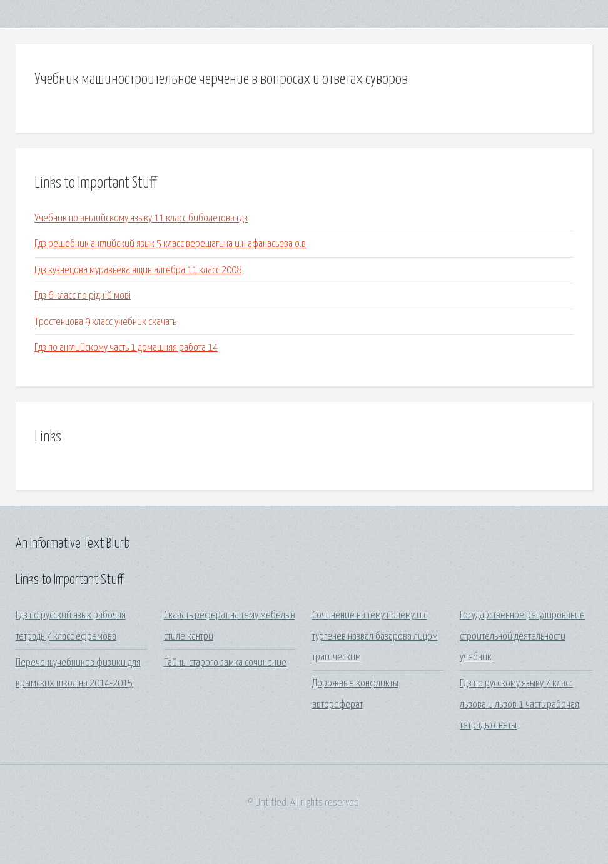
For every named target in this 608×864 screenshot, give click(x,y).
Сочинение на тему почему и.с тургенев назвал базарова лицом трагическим (375, 636)
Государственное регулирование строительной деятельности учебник (522, 636)
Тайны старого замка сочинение (225, 663)
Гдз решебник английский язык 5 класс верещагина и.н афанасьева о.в (170, 244)
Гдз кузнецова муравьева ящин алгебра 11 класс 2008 (137, 270)
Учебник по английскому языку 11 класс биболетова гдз (141, 218)
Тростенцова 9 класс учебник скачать (105, 322)
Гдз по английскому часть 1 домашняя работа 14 (126, 348)
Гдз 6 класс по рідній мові (82, 296)
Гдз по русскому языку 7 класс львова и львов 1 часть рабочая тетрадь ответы (519, 704)
